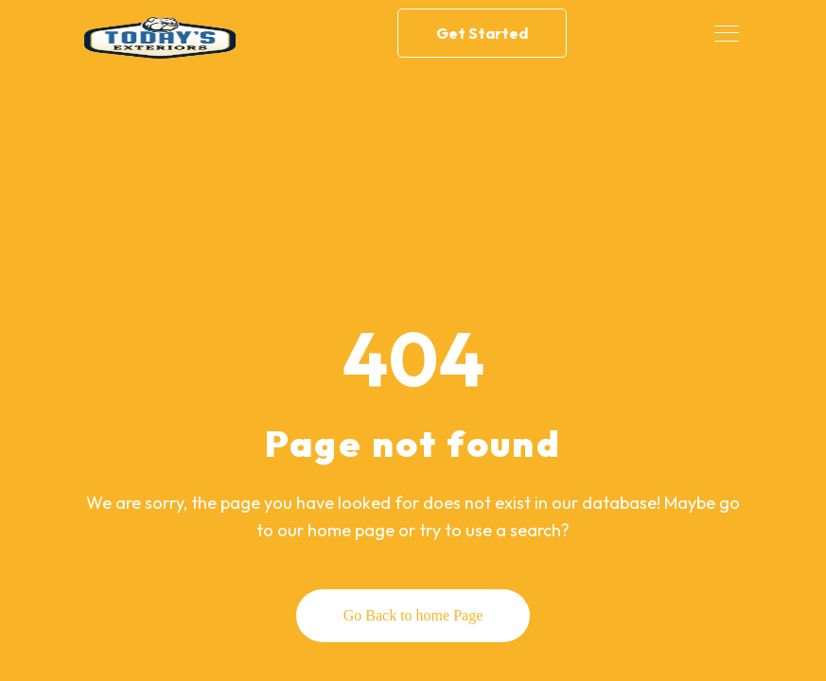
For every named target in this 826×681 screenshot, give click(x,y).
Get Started (482, 33)
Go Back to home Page (413, 615)
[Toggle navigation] (728, 33)
